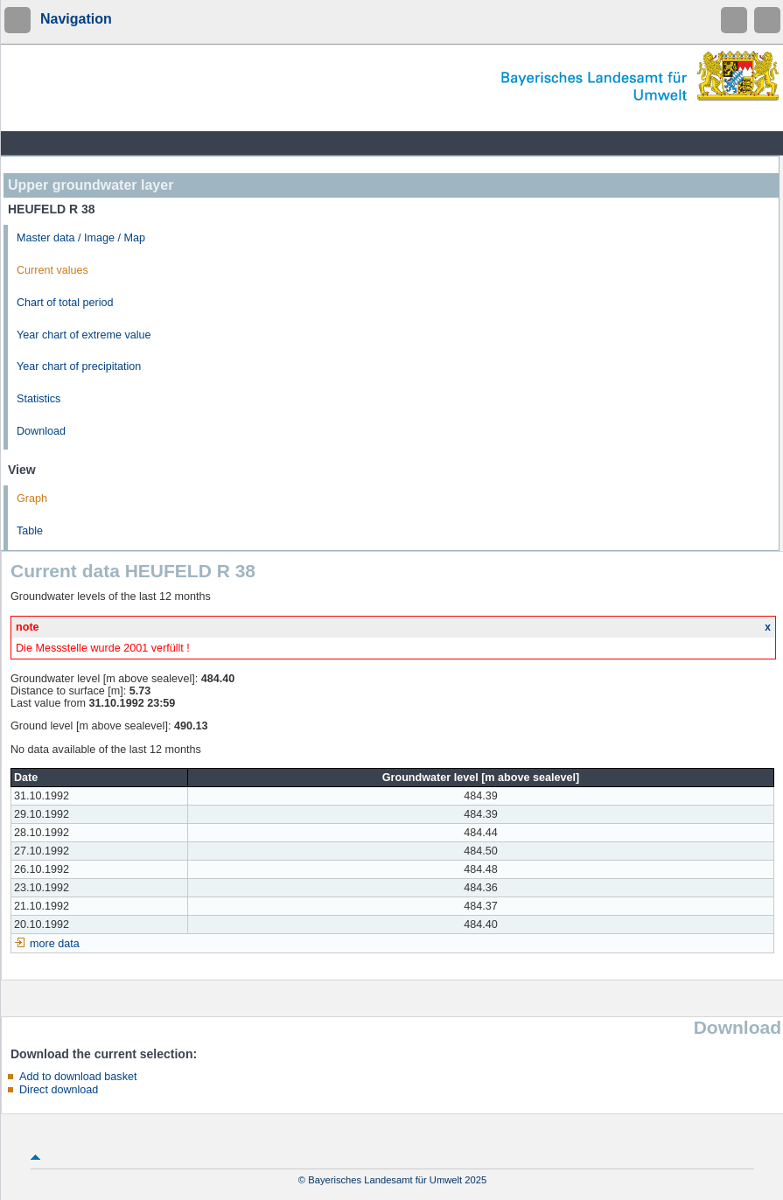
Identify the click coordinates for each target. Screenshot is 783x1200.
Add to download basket (77, 1077)
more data (55, 944)
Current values (52, 270)
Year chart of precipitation (79, 366)
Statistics (38, 399)
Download (41, 431)
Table (30, 531)
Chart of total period (65, 303)
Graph (32, 498)
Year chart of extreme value (84, 335)
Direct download (58, 1090)
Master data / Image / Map (81, 238)
